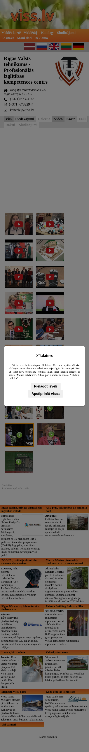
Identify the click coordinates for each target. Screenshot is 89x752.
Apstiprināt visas (45, 394)
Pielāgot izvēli (45, 386)
